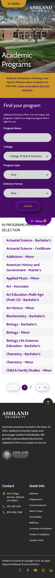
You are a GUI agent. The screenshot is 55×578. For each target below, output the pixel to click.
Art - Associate (17, 286)
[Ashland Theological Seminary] (27, 454)
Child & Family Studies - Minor (29, 370)
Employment (35, 499)
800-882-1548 (14, 512)
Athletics (33, 493)
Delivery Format (13, 183)
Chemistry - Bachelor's (23, 354)
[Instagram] (43, 570)
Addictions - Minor (20, 256)
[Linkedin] (51, 570)
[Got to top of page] (48, 402)
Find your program (22, 105)
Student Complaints (39, 534)
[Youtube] (35, 570)
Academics (12, 22)
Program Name (12, 128)
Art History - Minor (20, 308)
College (8, 146)
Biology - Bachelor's (21, 324)
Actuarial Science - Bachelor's (28, 240)
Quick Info (37, 486)
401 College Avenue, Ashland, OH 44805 (15, 497)
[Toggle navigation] (14, 4)
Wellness (34, 522)
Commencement (37, 505)
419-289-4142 (14, 506)
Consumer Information (40, 528)
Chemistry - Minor (19, 362)
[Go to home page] (40, 8)
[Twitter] (20, 570)
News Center (36, 511)
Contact (8, 486)
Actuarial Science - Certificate (28, 248)
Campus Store (36, 540)
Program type (12, 165)
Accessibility (35, 516)
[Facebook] (27, 570)
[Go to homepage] (15, 418)
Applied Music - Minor (22, 278)
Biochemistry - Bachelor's (25, 316)
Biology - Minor (18, 332)
